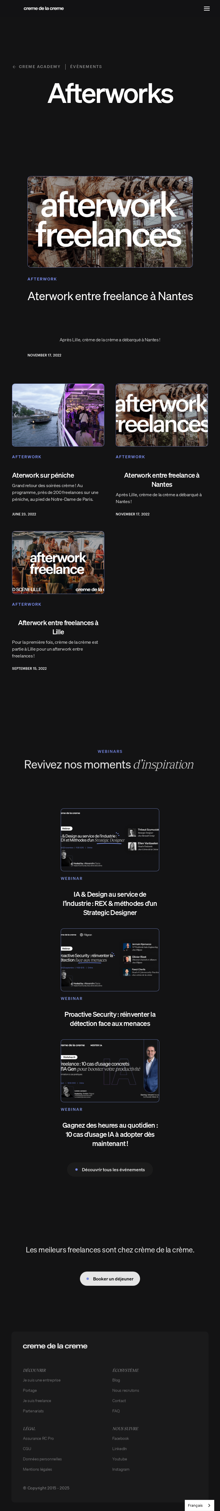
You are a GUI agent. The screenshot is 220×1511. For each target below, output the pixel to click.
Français (195, 1505)
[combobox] (199, 1505)
